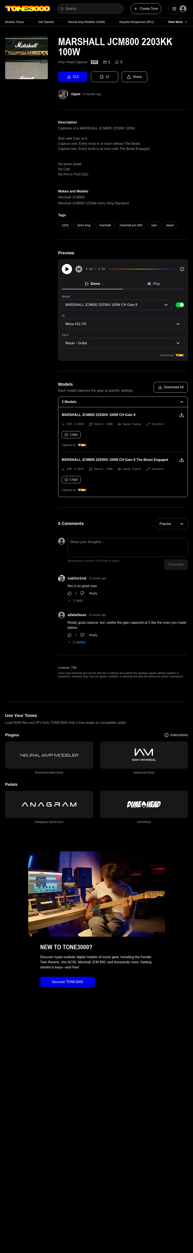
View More (178, 22)
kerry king (83, 225)
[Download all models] (171, 387)
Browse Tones (14, 22)
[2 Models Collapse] (123, 402)
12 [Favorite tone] (104, 77)
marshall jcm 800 (131, 225)
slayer (170, 225)
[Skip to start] (78, 269)
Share (134, 77)
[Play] (67, 269)
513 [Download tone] (73, 77)
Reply (93, 593)
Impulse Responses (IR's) (136, 22)
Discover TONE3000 (67, 982)
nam (154, 225)
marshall (105, 225)
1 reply (75, 600)
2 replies (77, 642)
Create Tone (146, 9)
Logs (71, 435)
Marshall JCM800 (71, 197)
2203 (65, 225)
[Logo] (27, 8)
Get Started (46, 22)
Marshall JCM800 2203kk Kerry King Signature (93, 203)
